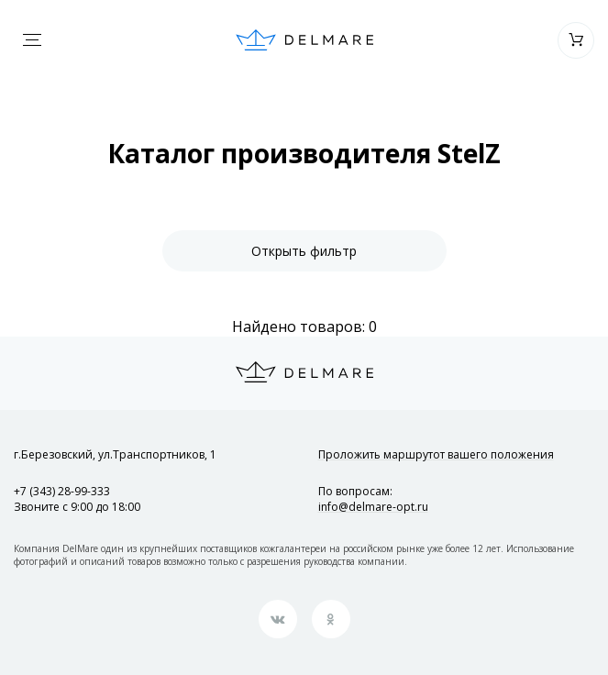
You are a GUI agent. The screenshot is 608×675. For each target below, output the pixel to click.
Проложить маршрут (436, 454)
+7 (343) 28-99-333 (62, 491)
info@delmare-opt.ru (373, 507)
